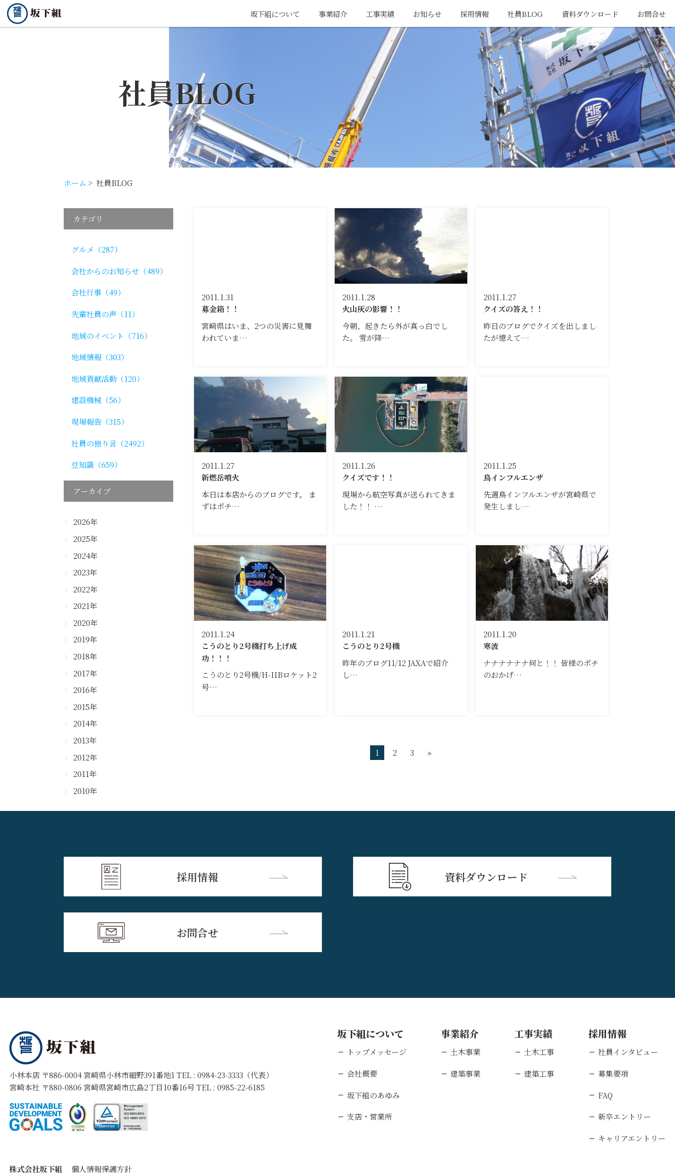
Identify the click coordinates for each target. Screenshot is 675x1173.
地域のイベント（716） (111, 335)
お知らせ (418, 13)
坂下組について (259, 13)
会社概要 (362, 1016)
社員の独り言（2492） (110, 443)
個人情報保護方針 (101, 1111)
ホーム (75, 182)
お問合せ (650, 13)
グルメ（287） (96, 249)
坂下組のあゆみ (373, 1037)
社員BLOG (519, 13)
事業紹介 (319, 13)
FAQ (605, 1037)
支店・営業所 (369, 1059)
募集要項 (613, 1016)
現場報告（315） (99, 421)
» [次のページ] (429, 752)
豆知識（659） (96, 464)
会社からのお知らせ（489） (119, 271)
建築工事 (539, 1016)
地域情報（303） (99, 357)
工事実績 (369, 13)
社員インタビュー (628, 994)
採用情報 (467, 13)
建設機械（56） (98, 400)
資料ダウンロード (586, 13)
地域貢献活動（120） (107, 378)
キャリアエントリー (632, 1080)
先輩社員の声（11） (105, 314)
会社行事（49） (98, 292)
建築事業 (465, 1016)
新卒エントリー (624, 1059)
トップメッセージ (376, 994)
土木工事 (539, 994)
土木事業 (465, 994)
